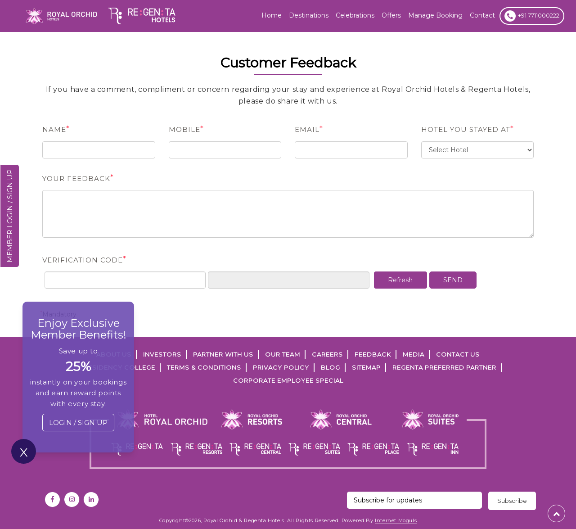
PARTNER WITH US (223, 354)
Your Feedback (78, 178)
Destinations (308, 15)
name (56, 129)
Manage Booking (435, 15)
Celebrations (355, 15)
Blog (330, 367)
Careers (327, 354)
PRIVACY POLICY (281, 367)
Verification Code (84, 259)
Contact (482, 15)
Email (309, 129)
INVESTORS (162, 354)
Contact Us (458, 354)
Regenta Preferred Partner (444, 367)
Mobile (186, 129)
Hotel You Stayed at (467, 129)
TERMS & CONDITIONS (204, 367)
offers (391, 15)
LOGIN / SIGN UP (78, 422)
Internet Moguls (396, 520)
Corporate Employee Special (288, 380)
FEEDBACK (373, 354)
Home (271, 15)
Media (413, 354)
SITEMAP (366, 367)
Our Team (282, 354)
